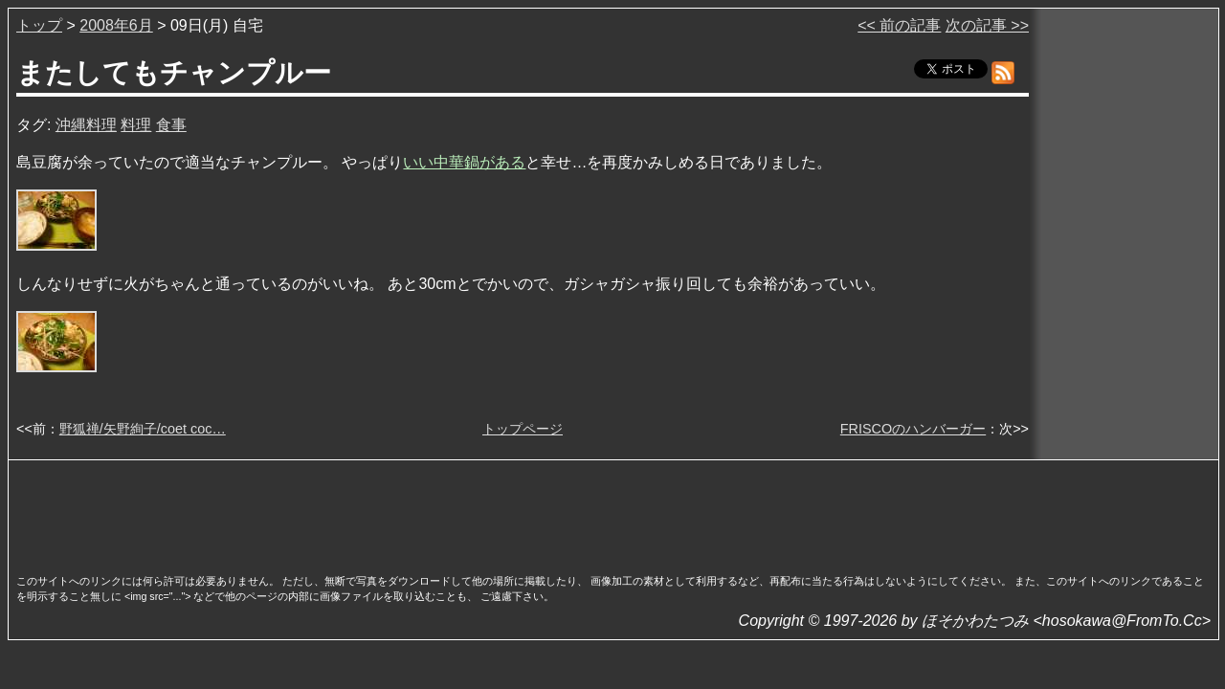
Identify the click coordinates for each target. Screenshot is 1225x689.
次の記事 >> (987, 25)
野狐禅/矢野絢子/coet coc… (142, 428)
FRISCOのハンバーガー (913, 428)
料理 (136, 125)
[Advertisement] (613, 511)
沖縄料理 (86, 125)
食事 (171, 125)
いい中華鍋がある (464, 162)
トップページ (522, 428)
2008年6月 (116, 25)
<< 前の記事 (899, 25)
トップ (39, 25)
